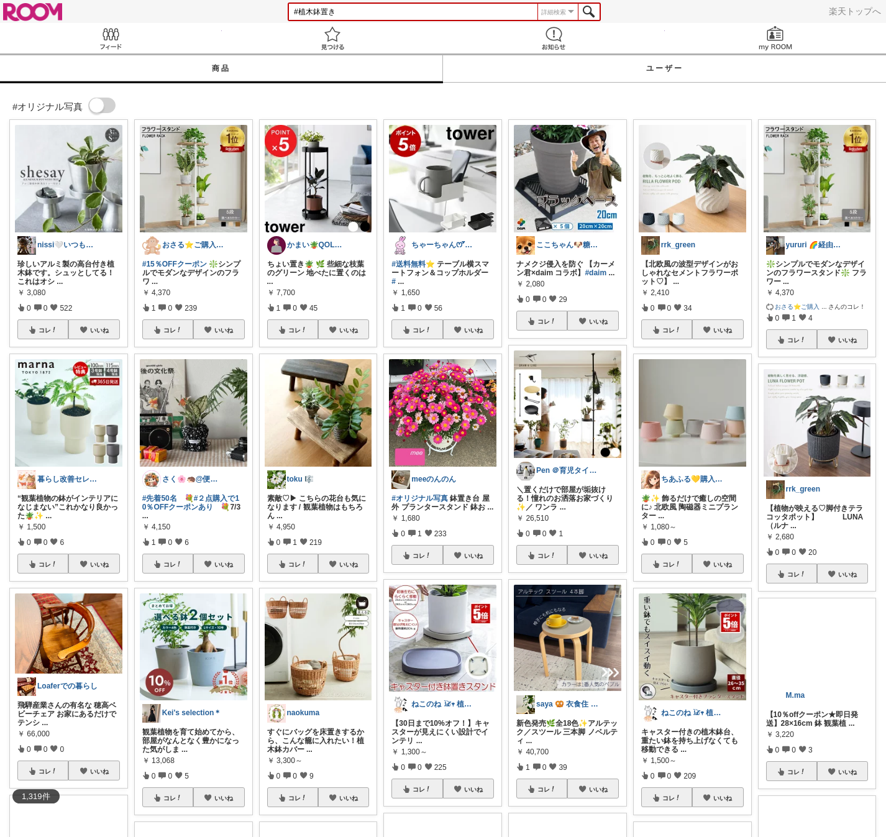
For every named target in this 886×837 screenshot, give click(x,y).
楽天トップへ (855, 11)
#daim (595, 272)
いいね (99, 330)
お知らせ (554, 38)
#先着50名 (159, 498)
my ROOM (776, 38)
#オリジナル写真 (419, 498)
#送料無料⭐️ (413, 264)
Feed (111, 38)
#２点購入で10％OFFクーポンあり (190, 502)
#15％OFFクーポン (174, 264)
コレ (48, 330)
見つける (333, 38)
